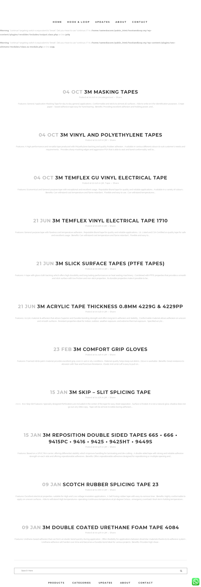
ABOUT (125, 582)
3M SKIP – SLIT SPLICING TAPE (110, 392)
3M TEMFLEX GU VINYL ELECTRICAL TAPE (111, 178)
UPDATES (105, 582)
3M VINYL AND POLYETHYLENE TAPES (111, 135)
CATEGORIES (81, 582)
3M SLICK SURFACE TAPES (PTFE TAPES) (110, 263)
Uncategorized (105, 97)
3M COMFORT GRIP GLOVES (110, 349)
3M (105, 140)
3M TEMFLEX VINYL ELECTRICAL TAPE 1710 (110, 221)
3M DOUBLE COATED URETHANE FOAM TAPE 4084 (111, 527)
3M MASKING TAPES (111, 92)
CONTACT (145, 582)
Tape (107, 183)
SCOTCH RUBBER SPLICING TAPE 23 (111, 484)
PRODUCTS (56, 582)
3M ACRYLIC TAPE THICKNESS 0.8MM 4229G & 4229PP (110, 306)
